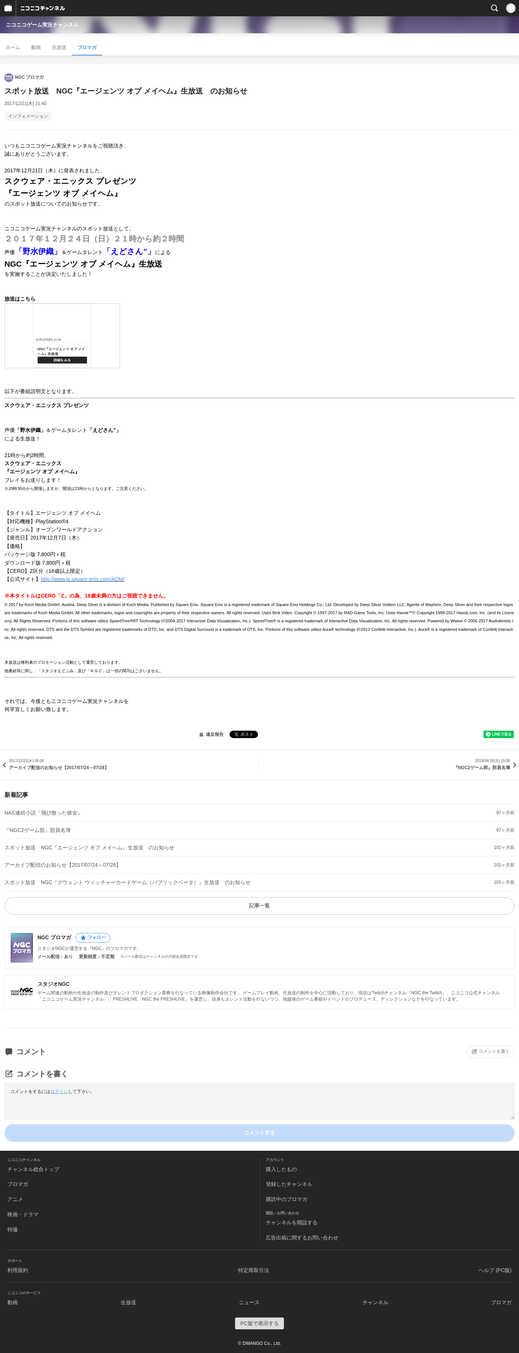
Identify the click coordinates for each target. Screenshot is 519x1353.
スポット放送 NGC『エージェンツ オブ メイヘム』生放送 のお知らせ (89, 847)
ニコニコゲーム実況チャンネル (42, 25)
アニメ (15, 1199)
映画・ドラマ (22, 1214)
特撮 (12, 1229)
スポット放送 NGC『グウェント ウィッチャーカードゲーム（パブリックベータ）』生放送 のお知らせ (127, 882)
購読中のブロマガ (286, 1199)
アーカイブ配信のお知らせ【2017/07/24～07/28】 (62, 864)
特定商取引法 (253, 1270)
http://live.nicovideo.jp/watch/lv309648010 (62, 335)
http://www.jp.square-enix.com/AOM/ (82, 579)
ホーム (13, 47)
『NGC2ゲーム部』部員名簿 (37, 830)
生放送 (59, 47)
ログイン (59, 1091)
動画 (36, 47)
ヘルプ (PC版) (495, 1270)
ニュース (249, 1302)
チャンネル (375, 1302)
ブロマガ (87, 47)
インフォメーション (28, 116)
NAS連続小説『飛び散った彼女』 (43, 812)
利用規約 (17, 1270)
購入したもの (281, 1169)
